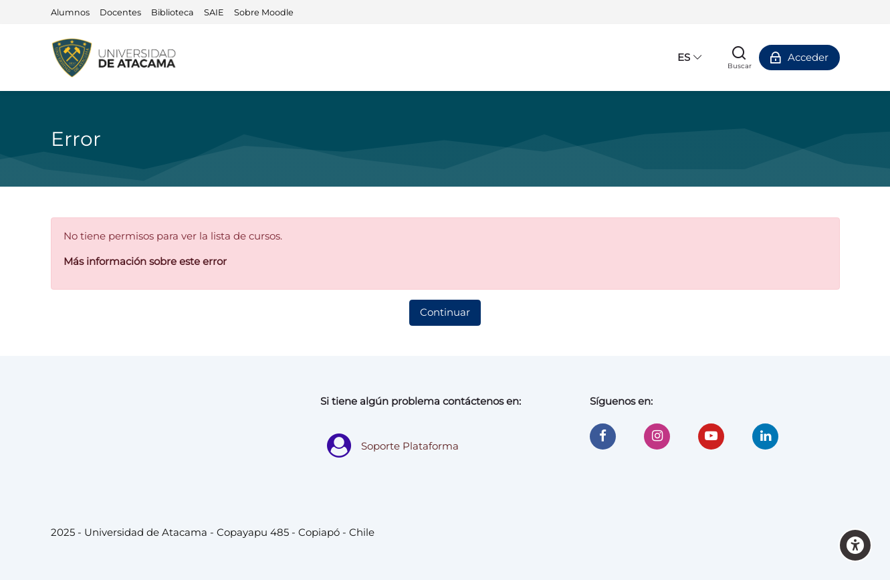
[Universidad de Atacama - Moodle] (115, 57)
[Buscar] (740, 57)
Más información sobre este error (145, 261)
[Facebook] (603, 436)
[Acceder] (799, 57)
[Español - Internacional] (689, 57)
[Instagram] (657, 436)
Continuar (445, 312)
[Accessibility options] (855, 545)
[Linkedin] (765, 436)
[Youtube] (711, 436)
